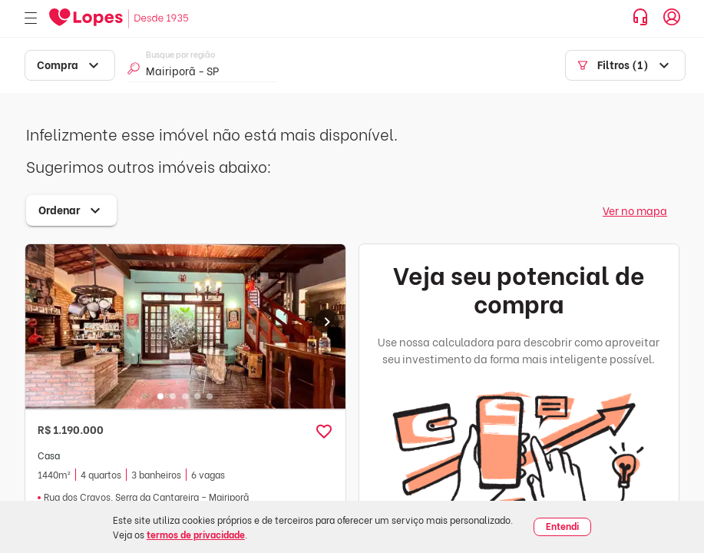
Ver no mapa (635, 210)
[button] (324, 431)
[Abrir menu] (31, 19)
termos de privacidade (196, 534)
